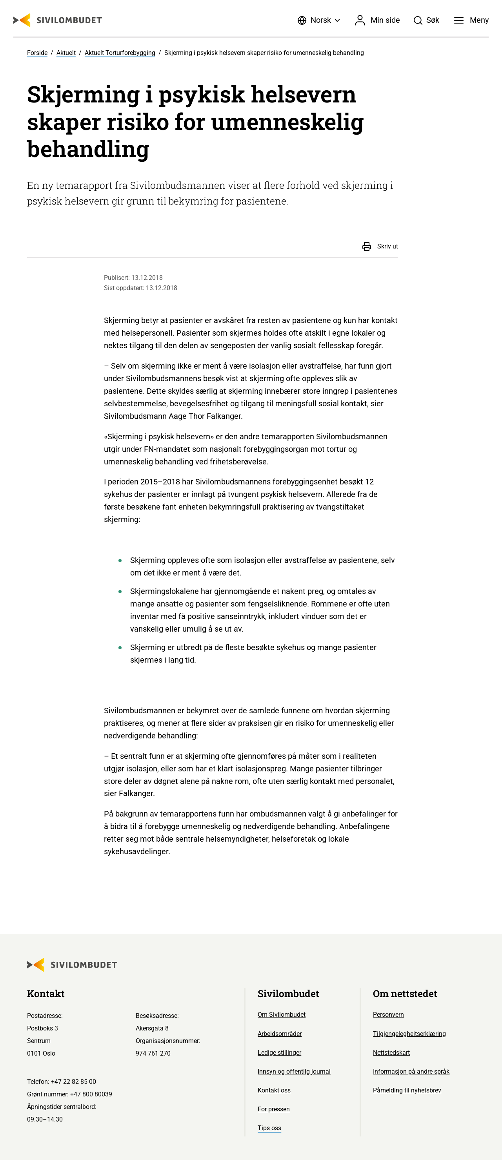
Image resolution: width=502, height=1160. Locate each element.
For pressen (274, 1109)
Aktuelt (66, 53)
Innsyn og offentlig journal (294, 1071)
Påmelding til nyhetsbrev (407, 1090)
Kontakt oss (274, 1090)
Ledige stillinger (279, 1052)
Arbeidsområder (280, 1034)
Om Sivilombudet (282, 1014)
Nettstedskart (391, 1052)
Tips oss (269, 1128)
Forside (37, 53)
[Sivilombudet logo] (57, 20)
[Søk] (427, 20)
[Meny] (471, 20)
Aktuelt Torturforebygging (120, 53)
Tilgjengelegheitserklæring (409, 1034)
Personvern (388, 1014)
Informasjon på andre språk (411, 1071)
